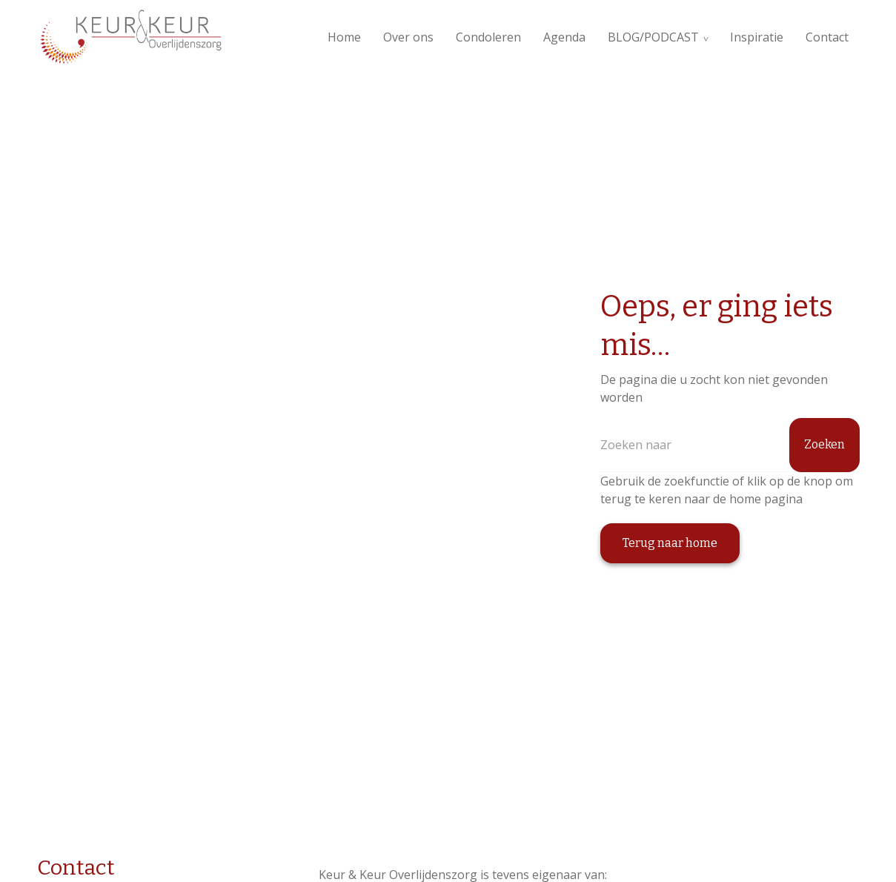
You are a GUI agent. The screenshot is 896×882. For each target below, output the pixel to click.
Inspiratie (756, 37)
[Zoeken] (730, 445)
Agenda (564, 37)
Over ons (408, 37)
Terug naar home (670, 543)
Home (344, 37)
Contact (827, 37)
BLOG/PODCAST (653, 37)
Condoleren (488, 37)
